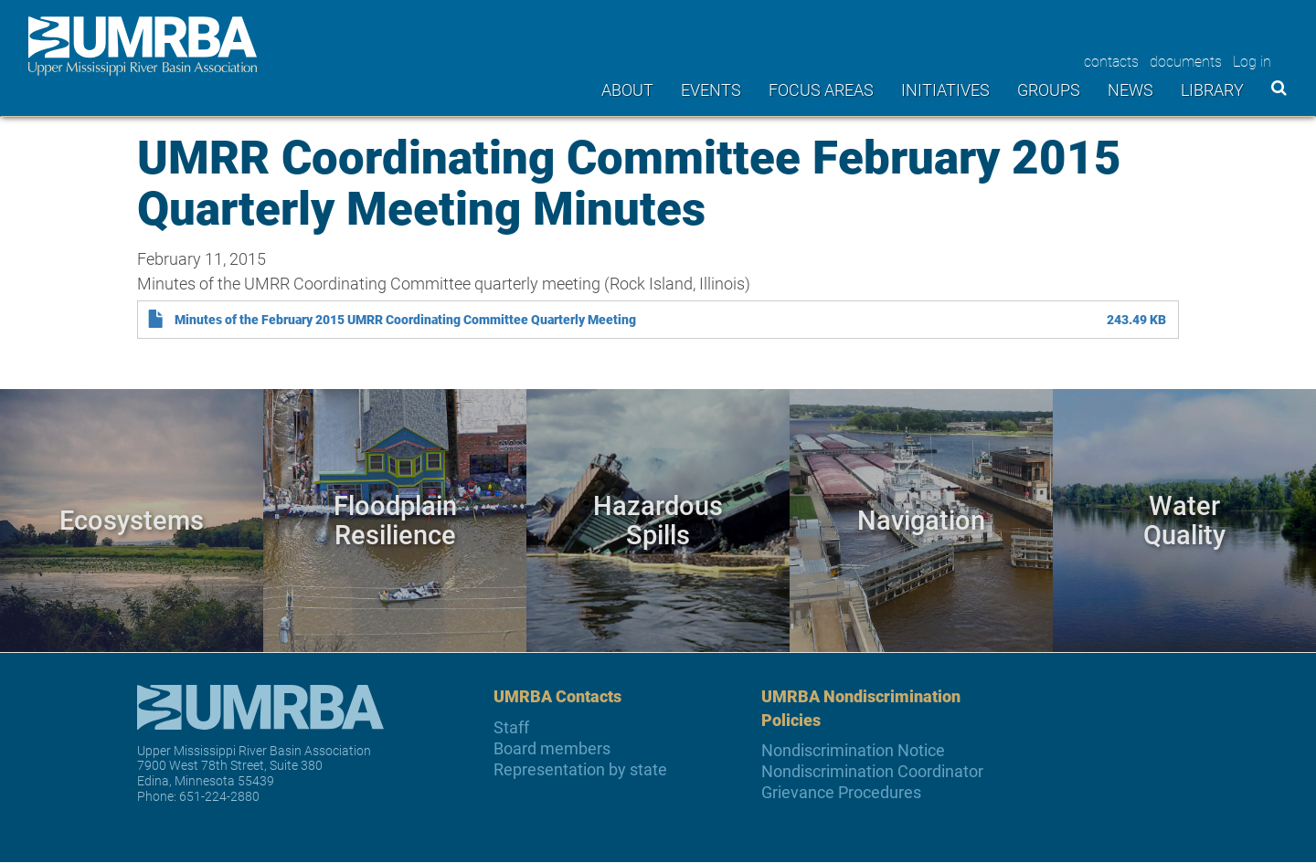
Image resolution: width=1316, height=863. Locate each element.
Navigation (921, 519)
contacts (1111, 60)
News (1130, 89)
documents (1186, 60)
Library (1212, 89)
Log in (1252, 60)
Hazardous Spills (658, 520)
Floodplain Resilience (395, 520)
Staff (511, 727)
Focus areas (821, 89)
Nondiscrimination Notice (853, 750)
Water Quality (1184, 520)
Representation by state (580, 769)
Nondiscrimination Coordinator (872, 771)
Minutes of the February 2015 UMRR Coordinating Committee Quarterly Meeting (405, 319)
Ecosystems (131, 519)
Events (711, 89)
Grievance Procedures (841, 792)
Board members (552, 748)
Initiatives (945, 89)
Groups (1048, 89)
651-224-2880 (219, 796)
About (627, 89)
